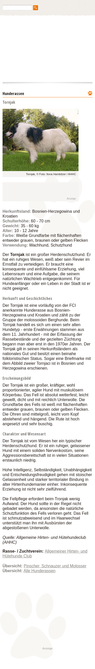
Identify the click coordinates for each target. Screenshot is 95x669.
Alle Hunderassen (39, 571)
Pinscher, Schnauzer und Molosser (55, 566)
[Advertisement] (36, 192)
